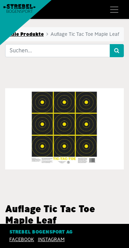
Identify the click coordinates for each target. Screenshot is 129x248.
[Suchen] (117, 50)
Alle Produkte (26, 34)
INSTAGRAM (51, 239)
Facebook (21, 239)
